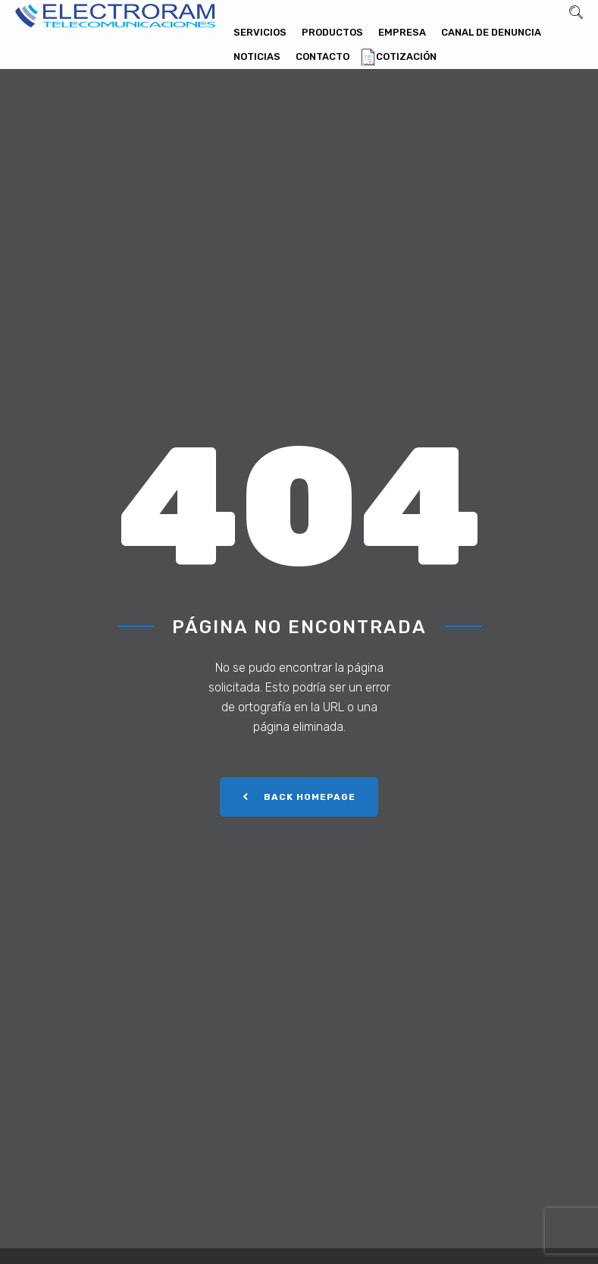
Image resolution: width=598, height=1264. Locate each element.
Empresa (402, 32)
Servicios (259, 32)
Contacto (322, 56)
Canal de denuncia (491, 32)
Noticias (256, 56)
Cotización (406, 56)
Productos (332, 32)
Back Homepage (299, 797)
